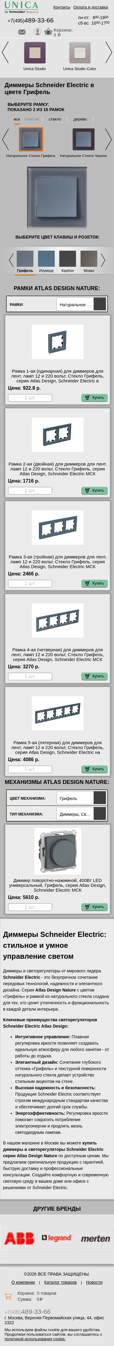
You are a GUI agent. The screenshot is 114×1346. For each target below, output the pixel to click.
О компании (23, 1282)
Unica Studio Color (79, 68)
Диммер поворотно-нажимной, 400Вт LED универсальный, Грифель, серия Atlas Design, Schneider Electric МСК (57, 885)
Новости (94, 1282)
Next (108, 52)
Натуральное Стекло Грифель (30, 156)
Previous (5, 52)
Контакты (61, 7)
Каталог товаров (60, 1282)
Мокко (89, 271)
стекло (55, 119)
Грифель (25, 271)
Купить (94, 397)
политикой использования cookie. (35, 1339)
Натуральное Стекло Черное (83, 156)
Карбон (67, 271)
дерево (80, 119)
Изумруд (46, 271)
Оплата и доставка (90, 7)
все (17, 119)
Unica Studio (34, 68)
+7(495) (31, 20)
